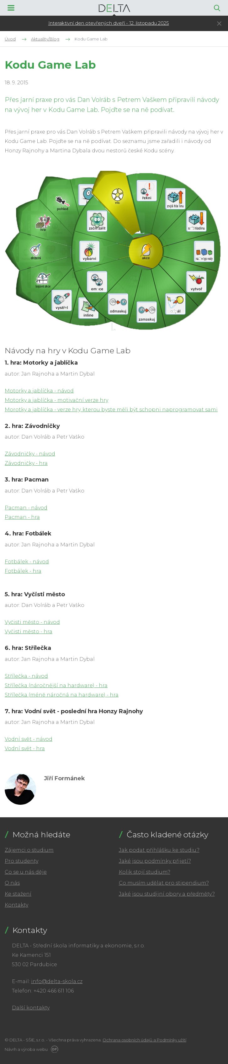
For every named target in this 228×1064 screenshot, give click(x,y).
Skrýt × (219, 24)
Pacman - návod (26, 508)
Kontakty (16, 905)
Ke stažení (18, 894)
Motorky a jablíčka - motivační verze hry (56, 400)
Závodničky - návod (30, 454)
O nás (12, 883)
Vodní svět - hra (25, 748)
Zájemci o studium (29, 850)
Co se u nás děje (26, 872)
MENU (11, 8)
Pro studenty (21, 861)
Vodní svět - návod (28, 739)
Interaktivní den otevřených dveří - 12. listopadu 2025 (108, 23)
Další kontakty (31, 1008)
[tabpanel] (108, 23)
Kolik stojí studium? (144, 872)
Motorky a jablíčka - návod (39, 391)
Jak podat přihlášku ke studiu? (159, 850)
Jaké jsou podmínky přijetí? (155, 861)
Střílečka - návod (26, 676)
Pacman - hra (22, 517)
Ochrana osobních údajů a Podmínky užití (144, 1039)
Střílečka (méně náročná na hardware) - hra (62, 695)
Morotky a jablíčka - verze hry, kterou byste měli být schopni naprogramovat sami (111, 410)
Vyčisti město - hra (28, 632)
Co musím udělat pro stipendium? (164, 883)
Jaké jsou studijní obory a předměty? (167, 894)
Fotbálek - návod (27, 562)
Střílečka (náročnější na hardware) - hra (56, 685)
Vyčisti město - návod (32, 622)
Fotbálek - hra (23, 571)
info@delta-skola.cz (56, 981)
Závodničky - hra (26, 463)
